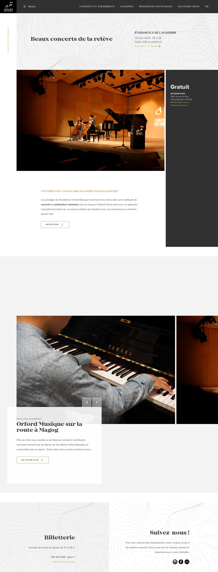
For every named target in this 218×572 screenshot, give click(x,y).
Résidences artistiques (156, 8)
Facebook (162, 518)
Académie (127, 8)
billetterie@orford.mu (179, 108)
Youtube (161, 522)
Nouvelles (43, 551)
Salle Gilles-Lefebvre (148, 45)
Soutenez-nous (189, 8)
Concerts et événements (97, 8)
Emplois (42, 536)
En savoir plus (30, 361)
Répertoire (52, 228)
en (207, 8)
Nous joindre (45, 541)
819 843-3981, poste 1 (179, 106)
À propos (43, 518)
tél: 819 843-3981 (103, 532)
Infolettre (162, 527)
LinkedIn (161, 532)
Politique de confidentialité (54, 546)
